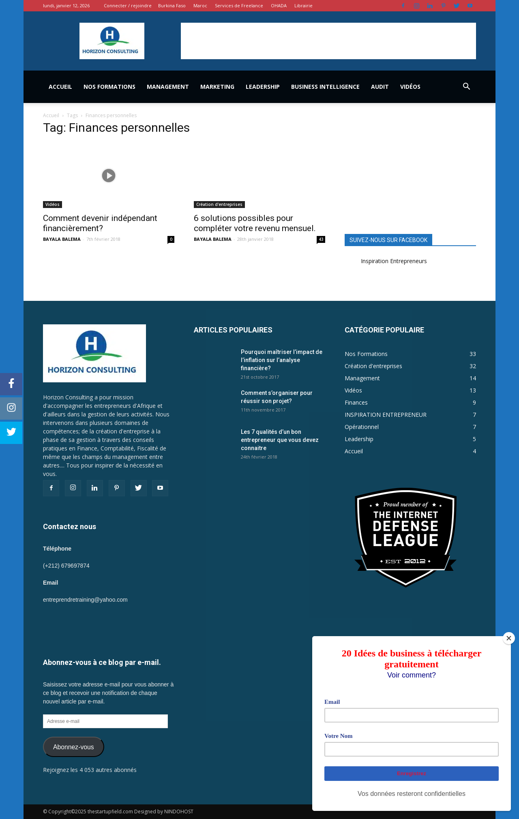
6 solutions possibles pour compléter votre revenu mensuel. (255, 223)
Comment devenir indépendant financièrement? (100, 223)
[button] (466, 86)
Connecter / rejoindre (128, 5)
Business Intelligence (325, 86)
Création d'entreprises (219, 204)
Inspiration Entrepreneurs (394, 261)
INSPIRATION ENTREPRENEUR (386, 414)
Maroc (200, 5)
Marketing (217, 86)
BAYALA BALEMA (62, 239)
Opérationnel (362, 427)
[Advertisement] (328, 41)
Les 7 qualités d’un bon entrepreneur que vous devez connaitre (280, 440)
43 (321, 239)
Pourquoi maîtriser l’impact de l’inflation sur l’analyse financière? (281, 360)
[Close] (509, 638)
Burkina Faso (172, 5)
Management (168, 86)
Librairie (303, 5)
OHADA (279, 5)
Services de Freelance (239, 5)
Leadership (263, 86)
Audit (380, 86)
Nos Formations (109, 86)
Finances (356, 402)
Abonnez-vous (73, 747)
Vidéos (410, 86)
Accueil (60, 86)
